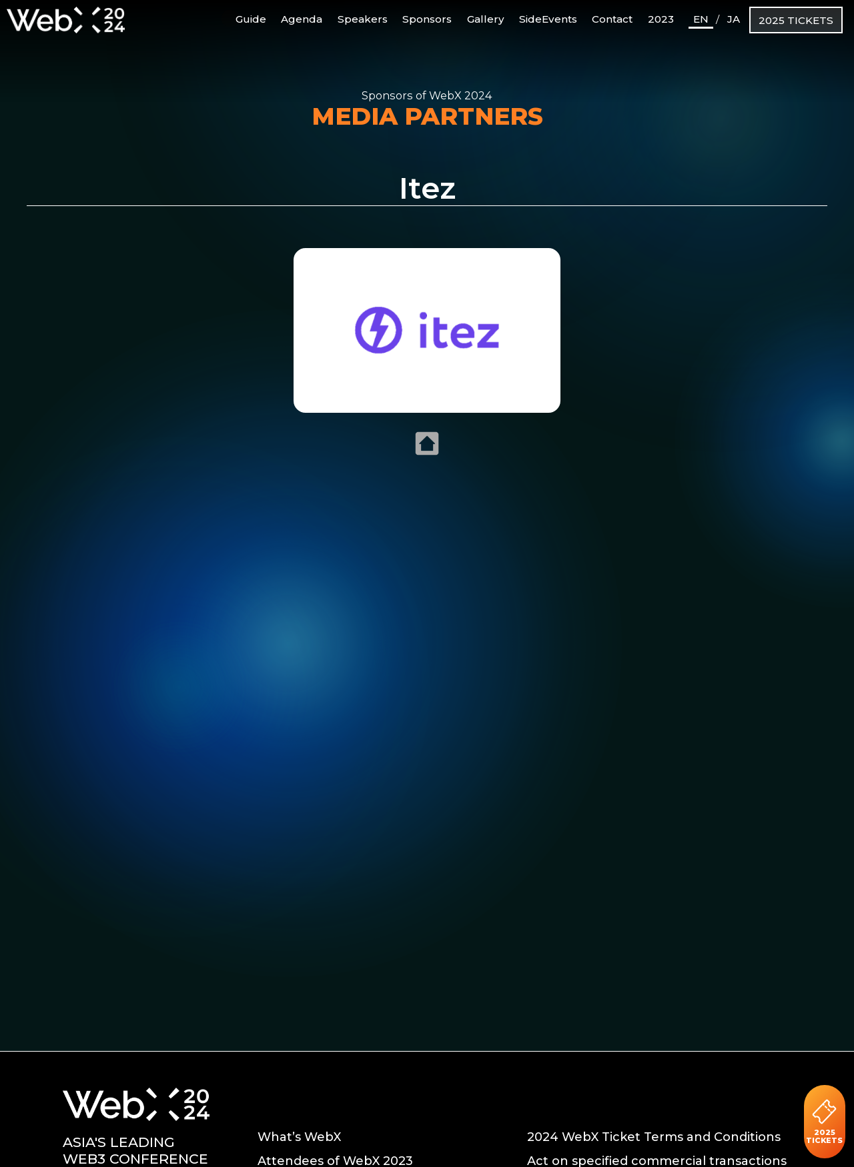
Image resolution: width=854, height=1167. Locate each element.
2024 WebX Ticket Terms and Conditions (654, 1137)
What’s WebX (299, 1137)
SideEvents (548, 19)
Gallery (485, 19)
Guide (244, 18)
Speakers (363, 19)
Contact (612, 19)
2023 (661, 19)
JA (733, 19)
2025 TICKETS (796, 20)
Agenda (301, 19)
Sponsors (427, 19)
